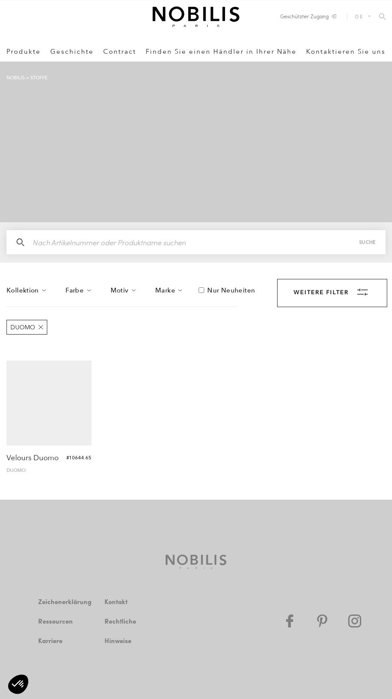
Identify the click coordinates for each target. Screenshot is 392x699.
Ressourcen (55, 621)
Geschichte (72, 51)
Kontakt (116, 601)
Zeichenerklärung (64, 601)
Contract (119, 51)
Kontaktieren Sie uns (345, 51)
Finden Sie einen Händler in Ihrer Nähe (221, 51)
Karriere (50, 640)
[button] (18, 684)
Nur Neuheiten (231, 290)
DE (359, 16)
